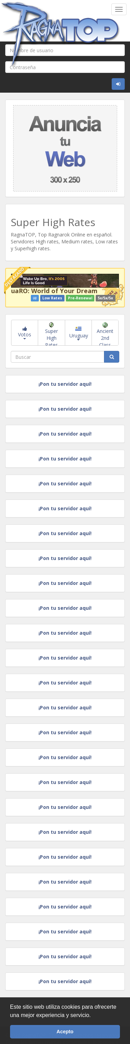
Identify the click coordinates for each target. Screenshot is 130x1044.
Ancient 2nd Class (105, 334)
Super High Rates (51, 334)
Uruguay (78, 333)
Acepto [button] (65, 1031)
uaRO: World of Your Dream (54, 291)
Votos (24, 332)
